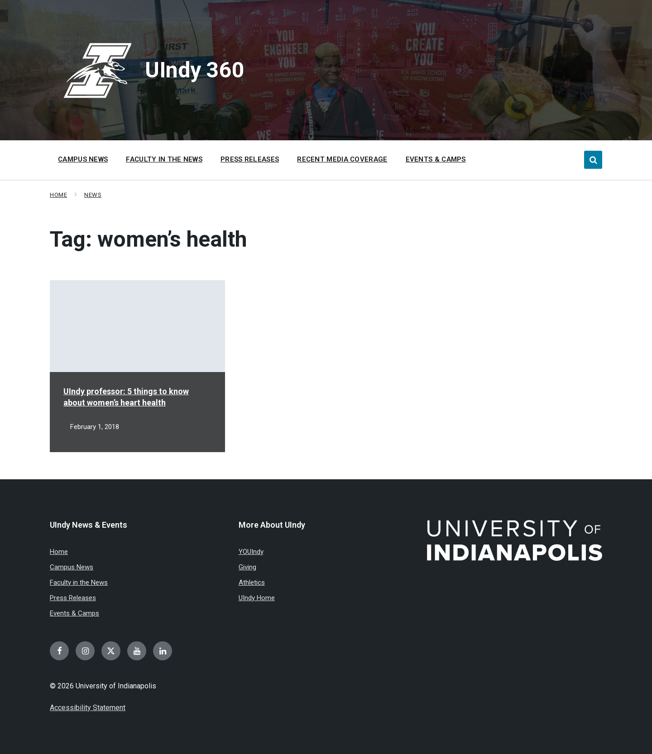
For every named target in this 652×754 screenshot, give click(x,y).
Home (58, 194)
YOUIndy (251, 552)
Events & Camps (74, 613)
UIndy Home (257, 598)
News (92, 194)
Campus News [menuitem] (83, 159)
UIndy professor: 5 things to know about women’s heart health (126, 397)
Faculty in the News (79, 582)
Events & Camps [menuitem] (436, 159)
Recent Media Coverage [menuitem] (342, 159)
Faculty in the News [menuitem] (164, 159)
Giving (247, 567)
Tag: (148, 239)
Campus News (71, 567)
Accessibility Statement (87, 707)
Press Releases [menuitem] (250, 159)
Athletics (252, 582)
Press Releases (73, 598)
